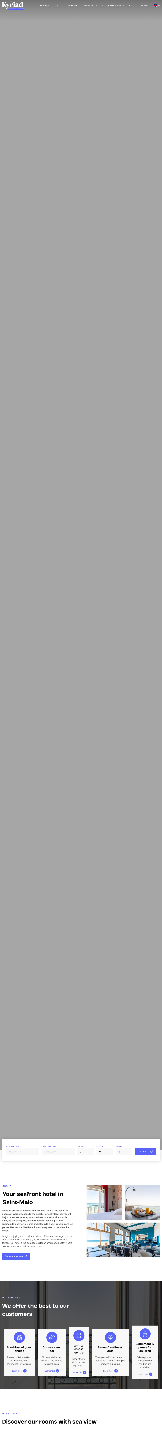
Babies (119, 1146)
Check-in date (12, 1146)
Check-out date (49, 1146)
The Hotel (72, 5)
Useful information (112, 5)
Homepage (44, 5)
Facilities (88, 5)
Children (100, 1146)
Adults (80, 1146)
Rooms (58, 5)
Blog (131, 5)
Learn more (17, 1370)
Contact (144, 5)
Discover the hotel (14, 1256)
